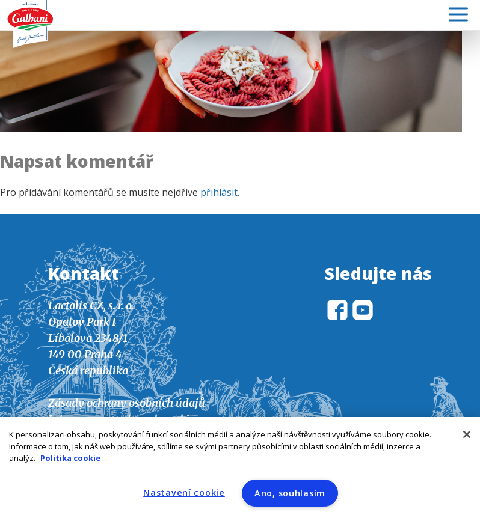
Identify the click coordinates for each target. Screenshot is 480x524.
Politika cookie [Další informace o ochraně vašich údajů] (70, 457)
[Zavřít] (467, 434)
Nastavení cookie (184, 492)
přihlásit (219, 192)
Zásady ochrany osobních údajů (126, 403)
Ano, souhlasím (289, 493)
